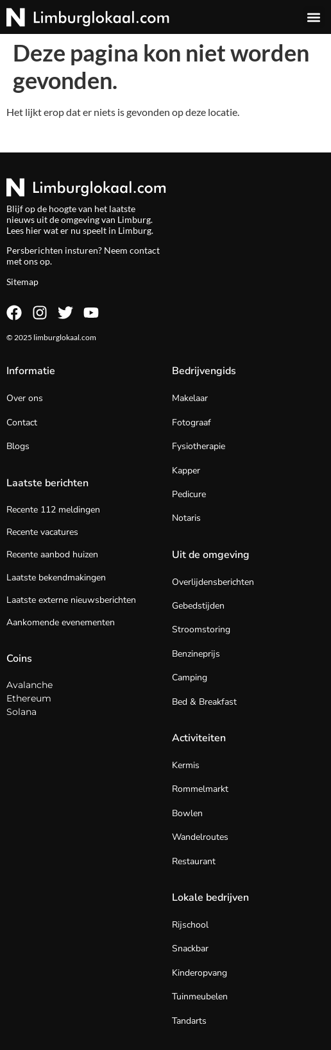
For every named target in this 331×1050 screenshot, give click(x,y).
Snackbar (190, 948)
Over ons (24, 398)
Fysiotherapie (198, 446)
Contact (21, 422)
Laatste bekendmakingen (56, 577)
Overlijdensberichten (213, 582)
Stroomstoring (201, 629)
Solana (21, 712)
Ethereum (28, 698)
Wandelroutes (200, 837)
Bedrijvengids (204, 371)
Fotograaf (191, 422)
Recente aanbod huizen (52, 554)
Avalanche (29, 685)
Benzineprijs (196, 654)
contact (145, 250)
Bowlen (187, 813)
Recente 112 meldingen (53, 510)
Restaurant (194, 861)
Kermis (185, 765)
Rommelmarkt (200, 789)
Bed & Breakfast (204, 702)
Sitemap (22, 281)
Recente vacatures (42, 532)
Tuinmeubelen (200, 996)
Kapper (186, 470)
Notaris (186, 518)
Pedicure (189, 494)
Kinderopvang (199, 973)
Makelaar (190, 398)
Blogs (18, 446)
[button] (314, 17)
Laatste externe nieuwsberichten (71, 600)
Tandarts (189, 1021)
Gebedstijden (198, 606)
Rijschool (190, 925)
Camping (189, 677)
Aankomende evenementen (60, 622)
